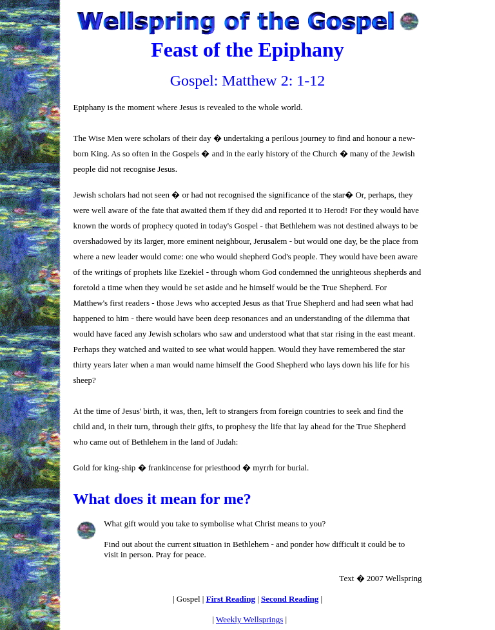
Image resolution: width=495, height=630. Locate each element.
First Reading (230, 599)
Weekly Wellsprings (249, 619)
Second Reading (289, 599)
